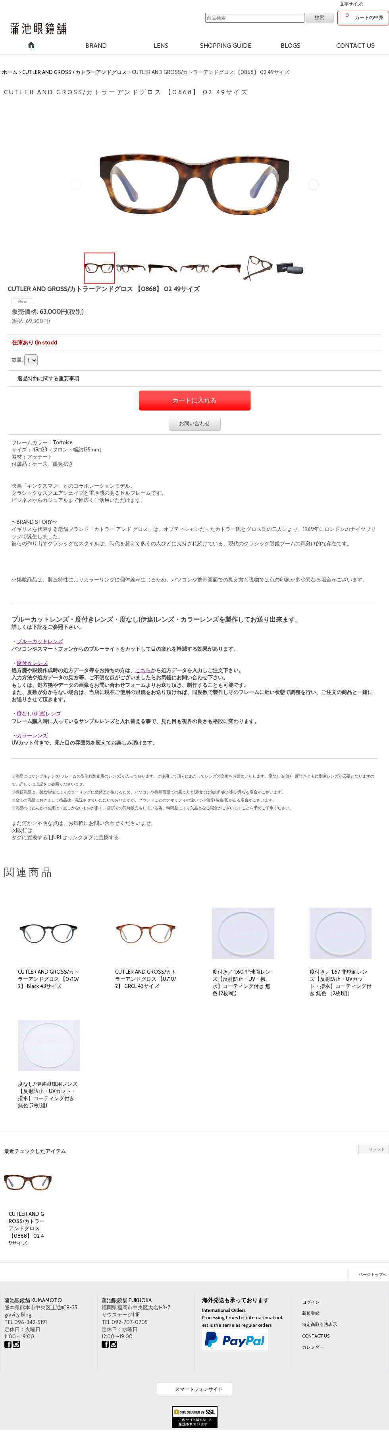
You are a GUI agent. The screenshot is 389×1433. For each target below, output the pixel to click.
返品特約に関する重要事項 (48, 378)
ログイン (311, 1302)
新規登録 (311, 1313)
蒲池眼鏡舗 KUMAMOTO (33, 1300)
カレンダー (313, 1347)
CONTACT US (315, 1336)
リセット (377, 1149)
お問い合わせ (194, 423)
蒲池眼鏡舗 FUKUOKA (127, 1300)
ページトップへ (373, 1274)
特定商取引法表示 (319, 1324)
